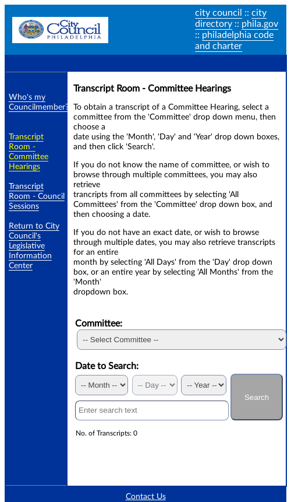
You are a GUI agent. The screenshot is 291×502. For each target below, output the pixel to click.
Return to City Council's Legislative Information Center (34, 246)
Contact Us (146, 497)
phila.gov (260, 24)
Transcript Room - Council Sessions (37, 196)
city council (218, 12)
